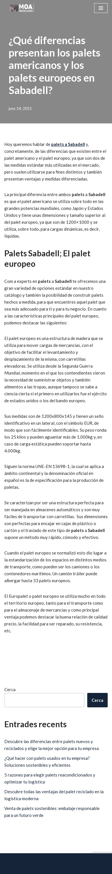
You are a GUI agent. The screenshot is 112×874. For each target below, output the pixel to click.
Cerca (10, 689)
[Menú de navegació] (101, 8)
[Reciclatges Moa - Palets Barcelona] (21, 8)
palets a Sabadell (68, 144)
